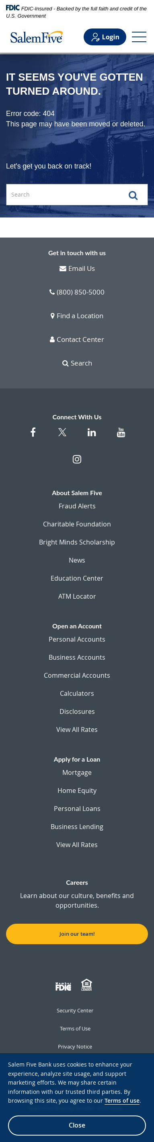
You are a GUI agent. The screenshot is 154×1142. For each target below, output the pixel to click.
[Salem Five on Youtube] (121, 436)
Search (77, 364)
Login (104, 37)
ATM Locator (77, 596)
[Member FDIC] (64, 985)
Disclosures (77, 711)
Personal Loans (77, 808)
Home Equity (77, 790)
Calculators (77, 693)
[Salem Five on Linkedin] (92, 436)
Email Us (77, 269)
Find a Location (77, 316)
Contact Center (77, 340)
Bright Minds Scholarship (77, 542)
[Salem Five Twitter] (62, 437)
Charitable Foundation (77, 524)
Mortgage (77, 772)
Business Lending (77, 826)
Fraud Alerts (77, 506)
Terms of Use (75, 1028)
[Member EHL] (88, 985)
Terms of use (122, 1100)
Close (77, 1125)
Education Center (77, 578)
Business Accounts (77, 657)
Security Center (75, 1010)
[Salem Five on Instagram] (77, 463)
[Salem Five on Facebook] (33, 436)
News (77, 560)
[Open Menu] (139, 37)
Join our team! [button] (77, 933)
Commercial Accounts (77, 675)
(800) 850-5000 (77, 293)
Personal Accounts (77, 639)
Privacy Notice (75, 1046)
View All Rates (77, 729)
